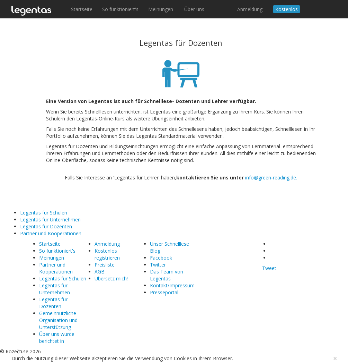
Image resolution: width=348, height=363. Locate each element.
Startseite (81, 9)
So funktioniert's (120, 9)
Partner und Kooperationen (50, 233)
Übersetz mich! (111, 278)
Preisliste (105, 264)
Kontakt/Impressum (172, 285)
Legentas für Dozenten (46, 226)
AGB (100, 271)
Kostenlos (286, 9)
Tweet (269, 268)
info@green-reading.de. (271, 177)
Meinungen (161, 9)
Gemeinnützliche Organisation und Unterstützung (58, 320)
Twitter (158, 264)
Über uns (194, 9)
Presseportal (164, 292)
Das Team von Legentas (166, 275)
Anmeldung (249, 9)
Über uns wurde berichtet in (56, 337)
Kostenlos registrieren (107, 254)
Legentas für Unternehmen (50, 219)
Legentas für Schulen (43, 212)
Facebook (161, 257)
